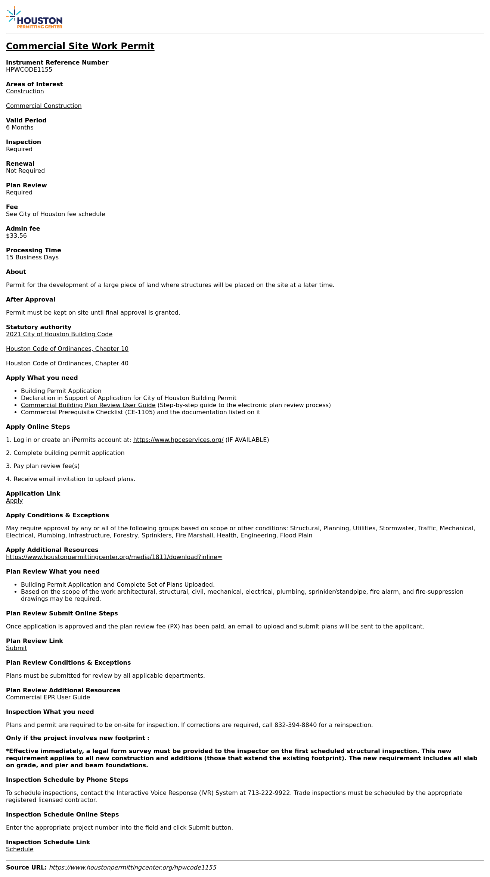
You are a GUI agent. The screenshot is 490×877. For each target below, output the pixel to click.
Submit (16, 648)
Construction (25, 91)
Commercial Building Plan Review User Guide (88, 405)
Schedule (20, 849)
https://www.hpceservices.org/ (178, 439)
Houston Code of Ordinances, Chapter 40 (67, 363)
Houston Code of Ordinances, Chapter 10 (67, 348)
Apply (14, 500)
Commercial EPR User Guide (48, 697)
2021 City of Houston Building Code (59, 334)
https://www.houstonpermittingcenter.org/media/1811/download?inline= (114, 557)
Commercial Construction (44, 105)
